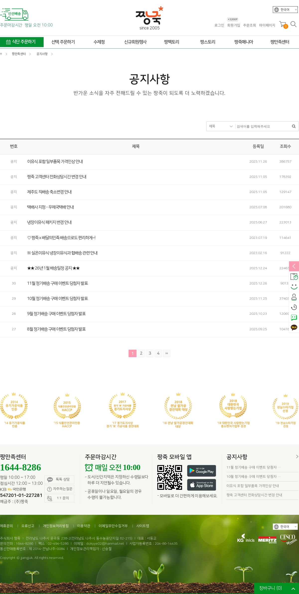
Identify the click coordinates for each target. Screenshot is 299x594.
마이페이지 (267, 25)
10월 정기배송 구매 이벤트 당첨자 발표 (57, 298)
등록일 (258, 146)
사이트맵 (142, 526)
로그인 (219, 25)
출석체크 (294, 297)
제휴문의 (6, 526)
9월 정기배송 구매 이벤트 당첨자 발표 (56, 314)
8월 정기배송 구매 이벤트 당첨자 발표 (56, 329)
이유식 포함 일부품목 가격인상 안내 (54, 161)
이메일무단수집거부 (113, 526)
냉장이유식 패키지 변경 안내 (49, 222)
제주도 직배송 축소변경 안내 (49, 192)
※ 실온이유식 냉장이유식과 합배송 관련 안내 (62, 253)
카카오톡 (294, 328)
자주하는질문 (60, 489)
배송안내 (294, 276)
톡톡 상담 (58, 479)
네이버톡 (294, 317)
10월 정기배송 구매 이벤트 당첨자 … (253, 477)
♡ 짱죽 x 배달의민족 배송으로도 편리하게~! (61, 238)
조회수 (285, 146)
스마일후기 (294, 287)
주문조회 (249, 25)
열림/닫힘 (294, 266)
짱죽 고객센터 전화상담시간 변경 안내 (56, 177)
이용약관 (83, 526)
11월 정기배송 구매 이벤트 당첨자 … (253, 467)
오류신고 (27, 526)
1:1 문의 (58, 498)
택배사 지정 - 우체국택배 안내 (50, 207)
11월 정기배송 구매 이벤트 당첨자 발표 (57, 283)
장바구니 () (270, 588)
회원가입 (233, 25)
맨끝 (166, 353)
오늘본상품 (294, 307)
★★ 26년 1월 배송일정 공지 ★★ (53, 268)
